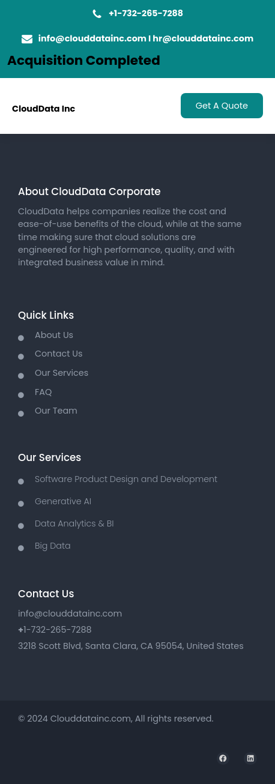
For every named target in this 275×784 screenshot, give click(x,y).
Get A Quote (222, 106)
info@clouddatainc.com (92, 38)
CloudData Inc (43, 109)
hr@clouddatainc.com (203, 38)
